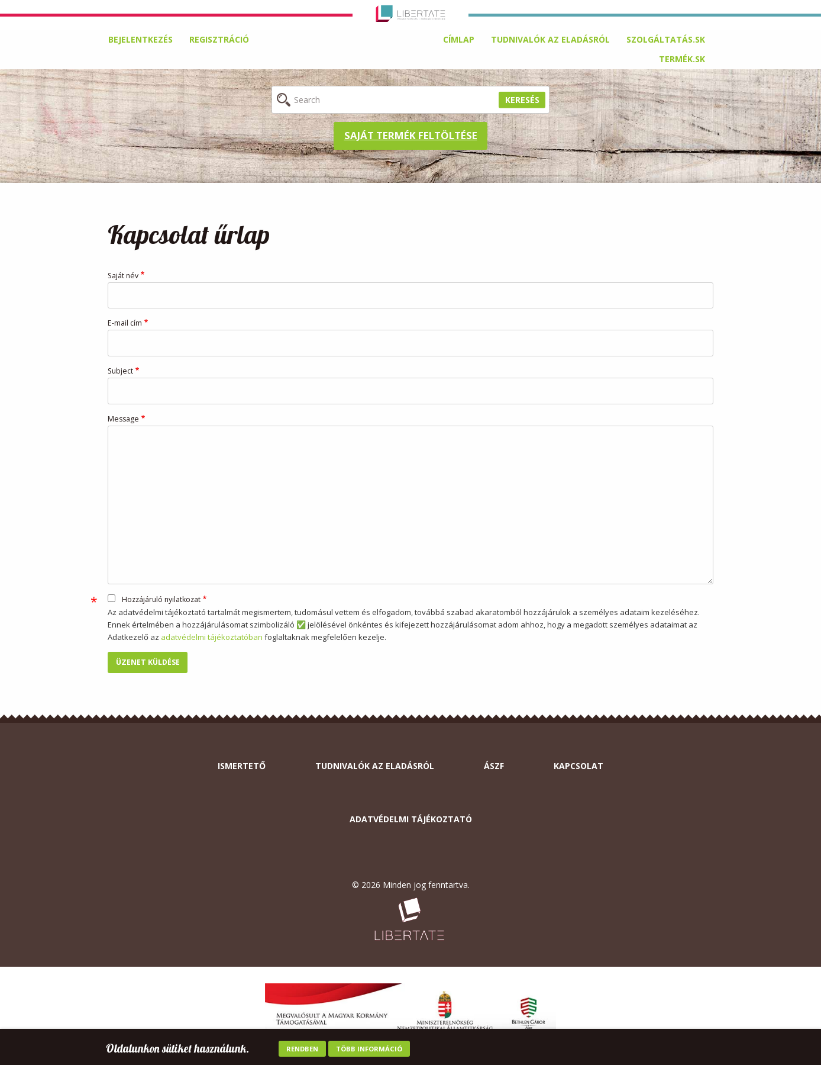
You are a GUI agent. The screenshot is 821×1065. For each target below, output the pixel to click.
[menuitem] (459, 40)
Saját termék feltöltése (410, 135)
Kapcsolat (578, 765)
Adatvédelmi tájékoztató (411, 819)
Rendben (302, 1049)
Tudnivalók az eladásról (550, 39)
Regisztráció (219, 39)
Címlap (458, 39)
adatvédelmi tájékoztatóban (212, 637)
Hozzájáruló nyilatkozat (161, 599)
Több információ (369, 1049)
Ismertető (242, 765)
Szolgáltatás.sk (665, 39)
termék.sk (682, 59)
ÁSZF (494, 765)
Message (123, 419)
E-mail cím (125, 323)
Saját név (123, 276)
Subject (120, 371)
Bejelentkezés (140, 39)
